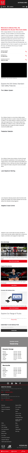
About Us (3, 425)
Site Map (17, 431)
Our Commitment (5, 429)
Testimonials (17, 429)
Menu (24, 7)
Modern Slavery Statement (18, 420)
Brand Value (3, 433)
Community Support (5, 437)
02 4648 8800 (7, 390)
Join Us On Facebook (14, 308)
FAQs (2, 423)
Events (16, 425)
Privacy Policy (14, 319)
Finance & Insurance (5, 409)
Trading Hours (8, 392)
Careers (17, 427)
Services (3, 405)
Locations (10, 7)
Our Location (18, 407)
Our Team (3, 435)
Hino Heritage (4, 427)
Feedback (3, 431)
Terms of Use (18, 413)
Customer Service (5, 439)
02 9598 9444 (7, 398)
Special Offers (18, 405)
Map (2, 392)
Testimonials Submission (6, 441)
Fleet (2, 411)
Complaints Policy (19, 417)
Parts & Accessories (5, 407)
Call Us (3, 7)
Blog (16, 423)
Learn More (14, 285)
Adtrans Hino (22, 2)
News (16, 411)
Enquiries (17, 409)
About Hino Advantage (14, 261)
